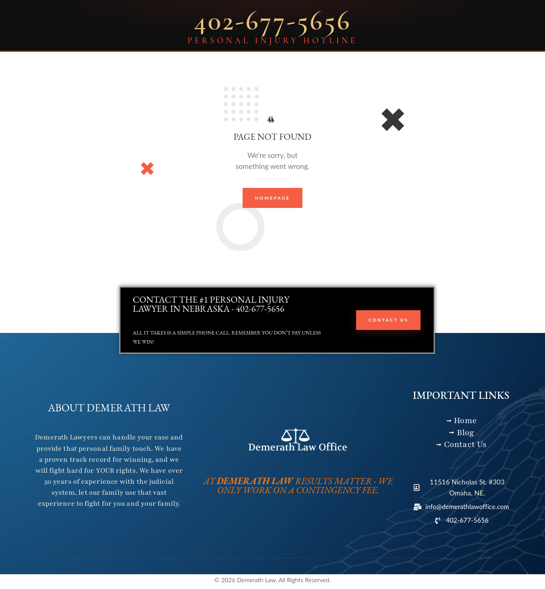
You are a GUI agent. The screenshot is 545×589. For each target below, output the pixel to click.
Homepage (272, 198)
